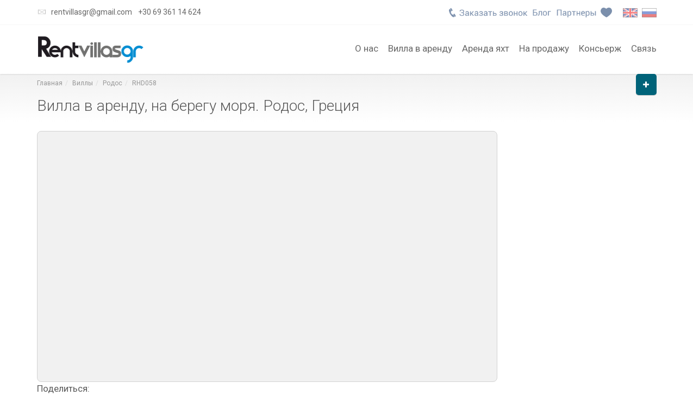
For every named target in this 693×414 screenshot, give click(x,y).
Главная (50, 83)
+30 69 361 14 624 (169, 12)
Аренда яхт (485, 47)
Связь (644, 47)
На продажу (544, 47)
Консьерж (600, 47)
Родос (112, 83)
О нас (366, 47)
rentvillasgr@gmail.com (91, 12)
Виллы (82, 83)
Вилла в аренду (420, 47)
